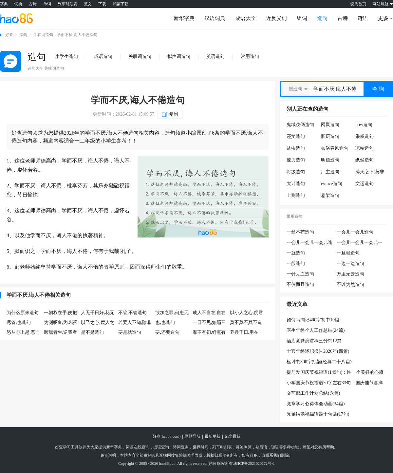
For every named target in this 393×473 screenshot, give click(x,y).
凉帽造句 (364, 148)
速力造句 (296, 160)
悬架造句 (330, 195)
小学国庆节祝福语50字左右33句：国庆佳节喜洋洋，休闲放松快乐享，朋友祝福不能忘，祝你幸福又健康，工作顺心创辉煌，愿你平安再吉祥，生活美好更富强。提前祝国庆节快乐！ (335, 383)
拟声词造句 (178, 56)
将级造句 (296, 171)
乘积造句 (364, 136)
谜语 (363, 18)
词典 (18, 4)
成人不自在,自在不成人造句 (209, 313)
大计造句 (296, 183)
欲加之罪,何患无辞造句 (172, 313)
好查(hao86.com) (166, 436)
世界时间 (200, 447)
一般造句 (296, 263)
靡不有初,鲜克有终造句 (209, 333)
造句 (322, 18)
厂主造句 (330, 171)
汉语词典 (214, 18)
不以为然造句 (350, 284)
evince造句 (331, 183)
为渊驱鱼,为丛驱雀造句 (60, 323)
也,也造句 (165, 322)
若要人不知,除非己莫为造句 (135, 323)
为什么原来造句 (23, 312)
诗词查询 (181, 447)
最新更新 (212, 436)
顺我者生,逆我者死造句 (60, 333)
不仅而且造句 (300, 284)
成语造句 (103, 56)
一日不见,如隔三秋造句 (209, 323)
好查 (9, 34)
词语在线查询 (137, 447)
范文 (88, 4)
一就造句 (296, 253)
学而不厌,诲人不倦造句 (138, 100)
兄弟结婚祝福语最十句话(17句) (318, 414)
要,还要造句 (167, 332)
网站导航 (192, 436)
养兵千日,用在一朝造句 (246, 333)
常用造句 (250, 56)
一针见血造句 (300, 274)
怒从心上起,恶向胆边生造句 (23, 333)
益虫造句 (296, 148)
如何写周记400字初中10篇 (313, 319)
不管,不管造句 (132, 312)
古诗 (33, 4)
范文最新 (232, 436)
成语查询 (161, 447)
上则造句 (296, 195)
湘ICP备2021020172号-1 (254, 463)
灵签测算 (244, 447)
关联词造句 (43, 34)
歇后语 (261, 447)
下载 (102, 4)
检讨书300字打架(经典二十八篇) (319, 361)
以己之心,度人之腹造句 (97, 323)
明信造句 (330, 160)
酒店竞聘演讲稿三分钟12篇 (314, 340)
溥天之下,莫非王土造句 (369, 172)
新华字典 (184, 18)
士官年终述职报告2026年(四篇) (318, 351)
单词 (47, 4)
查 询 (378, 89)
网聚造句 (330, 124)
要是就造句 (129, 332)
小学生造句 (66, 56)
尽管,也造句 (19, 322)
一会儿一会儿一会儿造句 (309, 243)
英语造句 (215, 56)
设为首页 (358, 4)
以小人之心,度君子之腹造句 (246, 313)
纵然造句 (364, 160)
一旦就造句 (348, 253)
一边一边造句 (350, 263)
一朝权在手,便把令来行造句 (60, 313)
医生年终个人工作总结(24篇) (316, 330)
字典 (4, 4)
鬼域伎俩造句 (300, 124)
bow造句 (363, 124)
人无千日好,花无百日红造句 (97, 313)
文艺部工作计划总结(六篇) (313, 393)
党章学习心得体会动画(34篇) (316, 403)
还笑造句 (296, 136)
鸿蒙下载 (120, 4)
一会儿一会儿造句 (355, 232)
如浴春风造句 (334, 148)
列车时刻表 (67, 4)
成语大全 (245, 18)
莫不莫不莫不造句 (246, 323)
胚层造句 (330, 136)
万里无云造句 (350, 274)
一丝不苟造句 (300, 232)
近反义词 (276, 18)
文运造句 (364, 183)
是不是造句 (92, 332)
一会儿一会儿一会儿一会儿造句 (360, 243)
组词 (302, 18)
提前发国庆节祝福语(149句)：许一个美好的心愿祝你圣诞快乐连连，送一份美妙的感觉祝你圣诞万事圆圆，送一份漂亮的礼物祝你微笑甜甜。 (335, 373)
